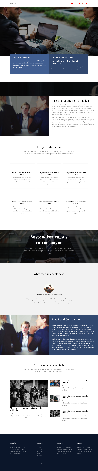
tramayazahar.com (52, 464)
